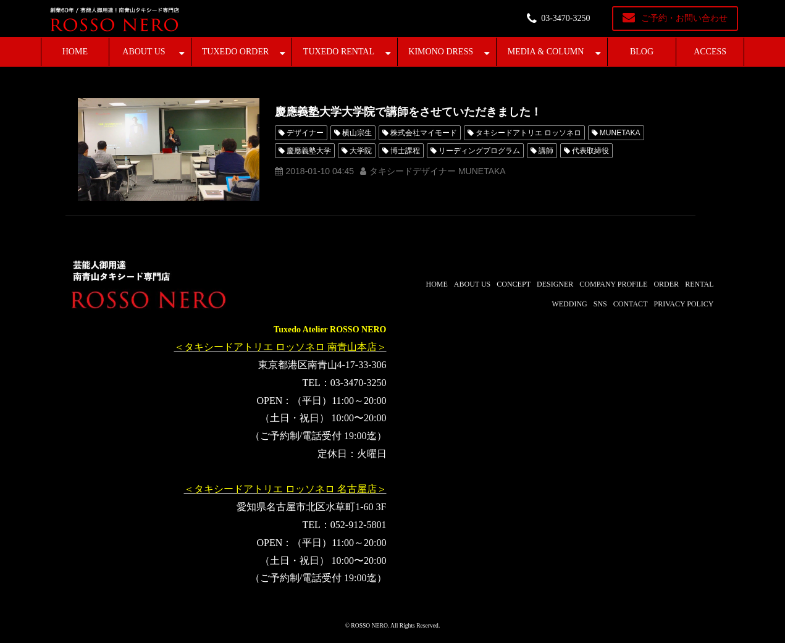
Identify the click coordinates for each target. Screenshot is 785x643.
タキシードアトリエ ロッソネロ (528, 132)
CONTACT (630, 304)
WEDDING (569, 304)
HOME (75, 51)
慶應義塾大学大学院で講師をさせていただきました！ (408, 112)
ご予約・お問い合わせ (684, 18)
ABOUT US (143, 51)
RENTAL (699, 284)
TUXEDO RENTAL (338, 51)
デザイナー (305, 132)
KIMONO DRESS (440, 51)
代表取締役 (590, 150)
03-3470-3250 (565, 18)
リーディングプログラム (479, 150)
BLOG (641, 51)
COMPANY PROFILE (613, 284)
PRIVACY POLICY (683, 304)
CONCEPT (514, 284)
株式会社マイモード (423, 132)
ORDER (666, 284)
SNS (600, 304)
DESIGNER (555, 284)
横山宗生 (357, 132)
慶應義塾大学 (309, 150)
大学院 (361, 150)
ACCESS (710, 51)
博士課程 (405, 150)
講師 (546, 150)
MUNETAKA (620, 132)
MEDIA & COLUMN (546, 51)
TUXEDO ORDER (235, 51)
